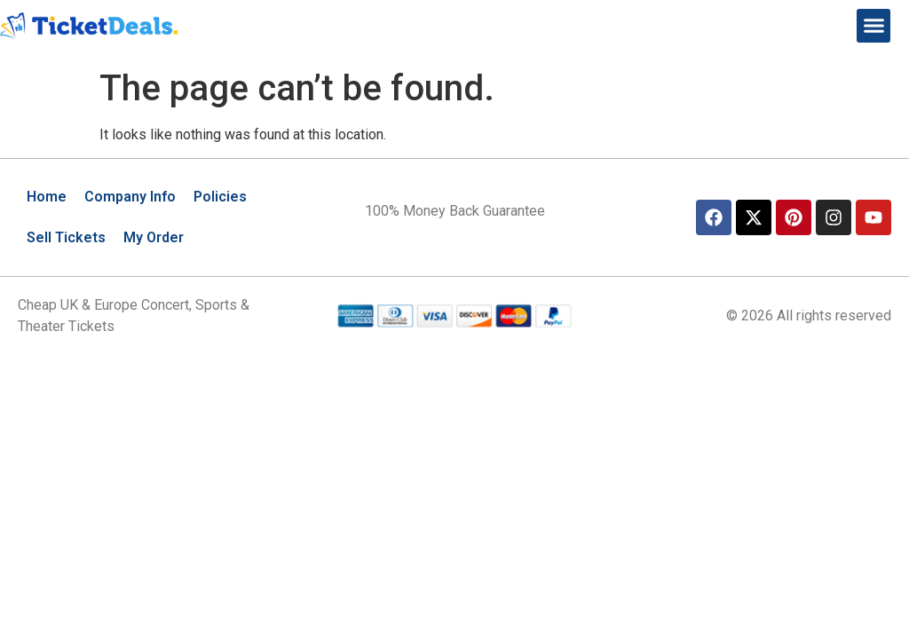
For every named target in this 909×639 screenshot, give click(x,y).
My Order (153, 237)
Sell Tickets (66, 237)
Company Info (130, 196)
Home (47, 196)
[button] (873, 26)
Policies (220, 196)
